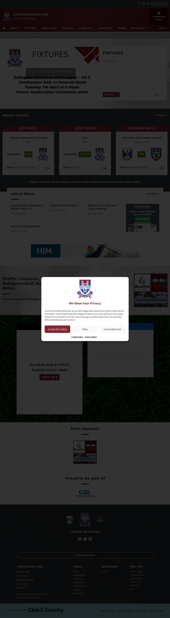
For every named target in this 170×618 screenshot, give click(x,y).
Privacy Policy (91, 337)
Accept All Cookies (57, 329)
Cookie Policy (77, 337)
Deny (84, 329)
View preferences (112, 329)
